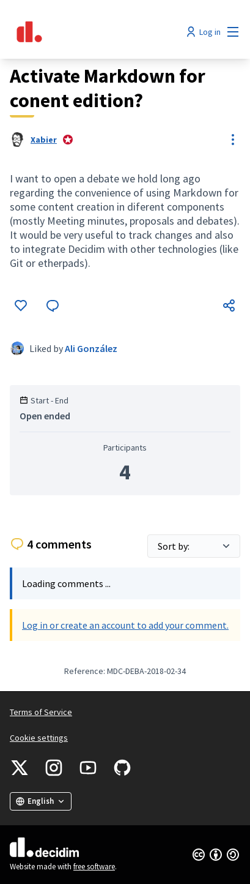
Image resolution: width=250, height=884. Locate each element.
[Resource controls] (233, 139)
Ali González (91, 348)
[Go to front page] (95, 31)
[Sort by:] (193, 546)
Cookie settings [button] (39, 737)
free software (94, 866)
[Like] (21, 305)
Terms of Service (41, 711)
